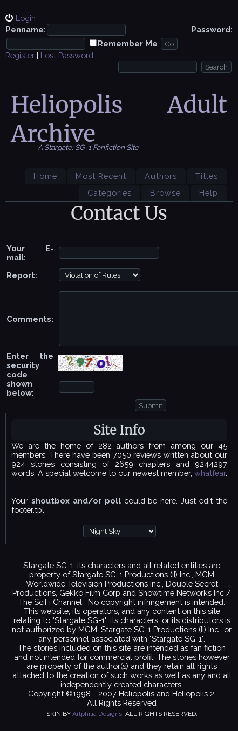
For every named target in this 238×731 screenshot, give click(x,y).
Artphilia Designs (97, 714)
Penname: (25, 29)
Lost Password (66, 55)
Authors (161, 176)
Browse (165, 192)
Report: (21, 275)
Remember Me (128, 43)
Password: (212, 29)
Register (20, 55)
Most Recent (101, 176)
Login (26, 18)
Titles (206, 176)
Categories (109, 192)
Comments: (29, 318)
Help (208, 192)
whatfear (210, 473)
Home (45, 176)
